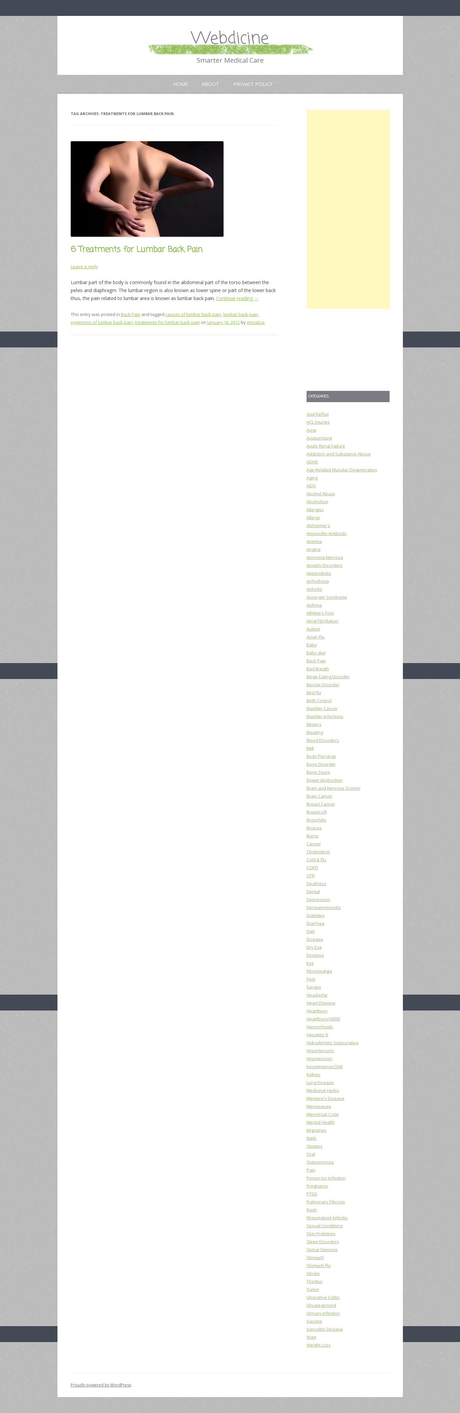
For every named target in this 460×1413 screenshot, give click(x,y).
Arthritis (314, 589)
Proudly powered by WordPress (101, 1385)
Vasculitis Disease (325, 1329)
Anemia (314, 541)
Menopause (319, 1106)
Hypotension (319, 1059)
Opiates (314, 1146)
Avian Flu (315, 637)
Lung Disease (320, 1082)
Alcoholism (317, 502)
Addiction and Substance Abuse (339, 454)
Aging (312, 478)
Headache (317, 995)
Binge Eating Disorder (328, 677)
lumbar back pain (240, 314)
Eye (310, 963)
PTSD (312, 1194)
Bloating (315, 732)
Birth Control (319, 701)
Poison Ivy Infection (326, 1178)
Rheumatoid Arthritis (327, 1218)
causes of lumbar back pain (193, 314)
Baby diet (316, 653)
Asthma (314, 605)
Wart (311, 1337)
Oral (311, 1154)
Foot (311, 979)
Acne (312, 430)
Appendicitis (319, 573)
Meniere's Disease (325, 1098)
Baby (312, 645)
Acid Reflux (318, 414)
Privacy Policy (253, 84)
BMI (310, 748)
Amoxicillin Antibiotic (327, 533)
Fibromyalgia (319, 971)
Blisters (314, 724)
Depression (318, 899)
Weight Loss (319, 1345)
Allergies (315, 510)
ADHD (312, 462)
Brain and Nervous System (333, 788)
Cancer (314, 844)
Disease (315, 939)
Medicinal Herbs (323, 1090)
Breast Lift (317, 812)
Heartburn (317, 1011)
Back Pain (130, 314)
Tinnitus (314, 1281)
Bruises (314, 828)
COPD (312, 868)
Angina (314, 549)
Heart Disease (321, 1003)
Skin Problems (321, 1234)
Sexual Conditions (325, 1226)
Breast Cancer (321, 804)
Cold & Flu (316, 860)
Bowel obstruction (325, 780)
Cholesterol (318, 852)
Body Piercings (321, 756)
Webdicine (230, 39)
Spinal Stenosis (322, 1250)
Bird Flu (314, 693)
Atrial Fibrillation (322, 621)
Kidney (314, 1074)
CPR (311, 876)
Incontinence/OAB (325, 1067)
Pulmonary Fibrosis (326, 1202)
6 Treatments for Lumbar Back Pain (136, 250)
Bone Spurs (318, 772)
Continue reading (237, 298)
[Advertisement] (348, 209)
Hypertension (320, 1051)
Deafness (316, 884)
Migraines (316, 1130)
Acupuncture (319, 438)
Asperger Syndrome (327, 597)
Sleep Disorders (323, 1242)
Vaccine (314, 1321)
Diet (311, 931)
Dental (313, 891)
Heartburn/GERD (323, 1019)
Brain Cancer (319, 796)
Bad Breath (318, 669)
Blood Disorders (323, 740)
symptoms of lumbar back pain (102, 322)
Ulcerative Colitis (323, 1297)
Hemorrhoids (320, 1027)
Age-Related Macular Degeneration (342, 470)
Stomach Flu (319, 1265)
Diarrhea (315, 923)
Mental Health (321, 1122)
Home (180, 84)
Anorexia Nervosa (325, 557)
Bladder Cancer (322, 708)
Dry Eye (314, 947)
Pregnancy (317, 1186)
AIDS (311, 486)
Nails (312, 1138)
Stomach (315, 1257)
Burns (313, 836)
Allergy (313, 518)
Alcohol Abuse (321, 494)
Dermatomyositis (324, 907)
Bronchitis (316, 820)
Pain (311, 1170)
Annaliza (255, 322)
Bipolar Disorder (323, 685)
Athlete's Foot (320, 613)
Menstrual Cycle (323, 1114)
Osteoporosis (320, 1162)
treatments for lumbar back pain (167, 322)
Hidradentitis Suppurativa (332, 1043)
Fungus (314, 987)
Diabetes (316, 915)
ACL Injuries (318, 422)
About (210, 84)
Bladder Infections (325, 716)
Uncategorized (321, 1305)
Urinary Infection (323, 1313)
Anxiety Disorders (324, 565)
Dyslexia (315, 955)
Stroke (313, 1273)
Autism (313, 629)
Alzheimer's (318, 525)
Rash (312, 1210)
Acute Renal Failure (326, 446)
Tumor (313, 1289)
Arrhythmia (318, 581)
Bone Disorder (321, 764)
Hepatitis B (317, 1035)
